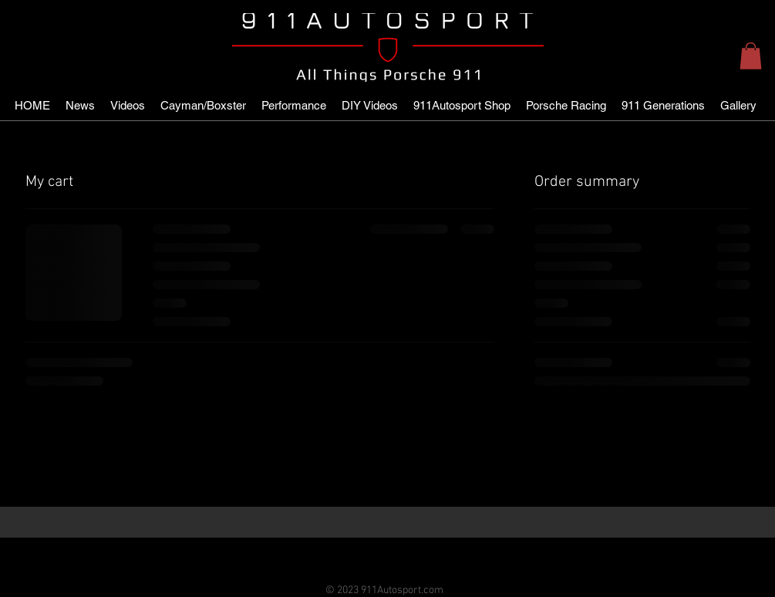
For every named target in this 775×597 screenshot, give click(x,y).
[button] (751, 55)
